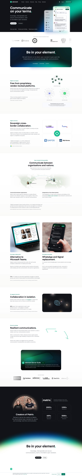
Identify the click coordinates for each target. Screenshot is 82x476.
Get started (68, 1)
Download (20, 23)
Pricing (44, 457)
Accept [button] (63, 474)
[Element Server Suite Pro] (41, 360)
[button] (23, 2)
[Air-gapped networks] (57, 303)
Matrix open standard (53, 195)
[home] (14, 2)
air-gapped (29, 299)
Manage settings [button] (54, 474)
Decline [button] (59, 474)
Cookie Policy (25, 474)
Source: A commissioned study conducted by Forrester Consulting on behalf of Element (23, 280)
